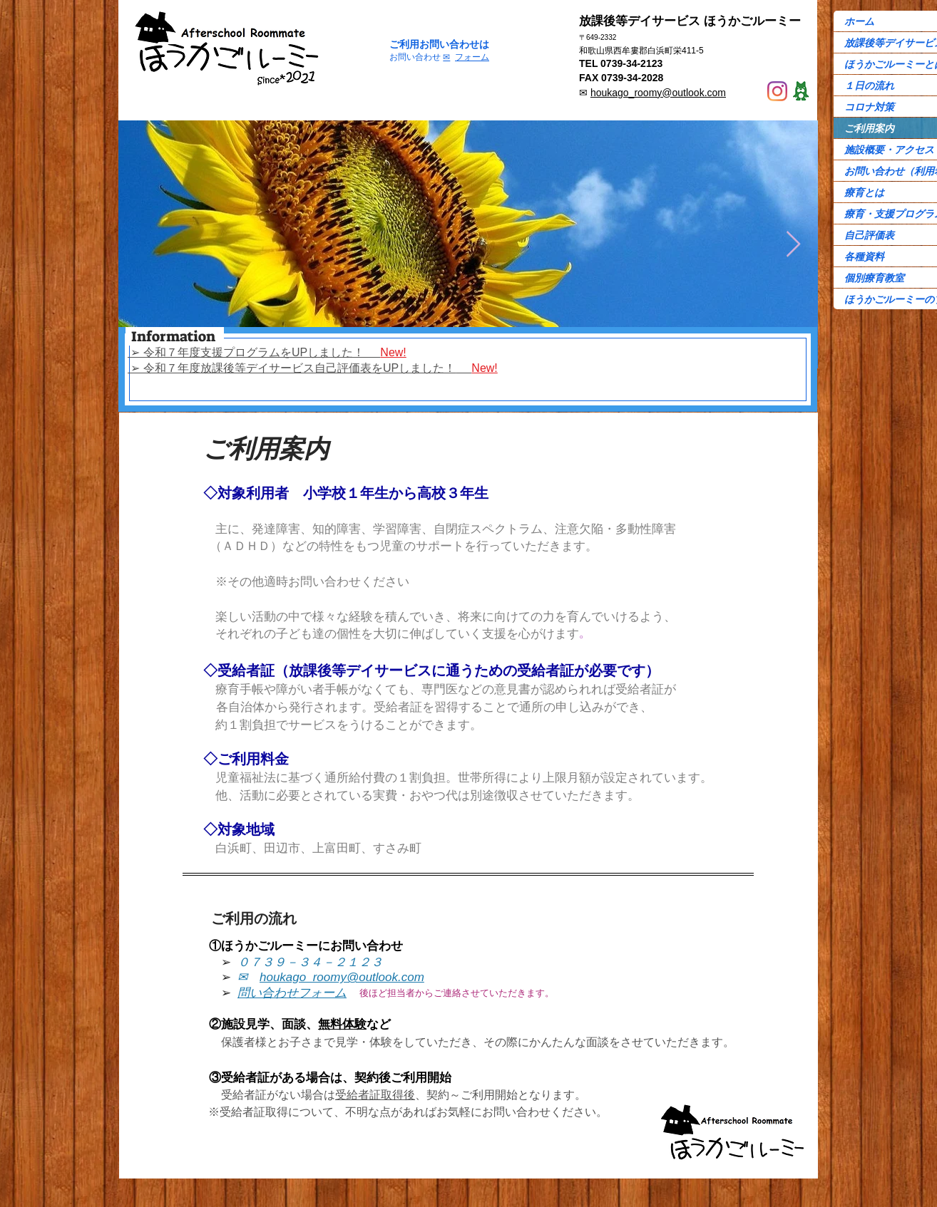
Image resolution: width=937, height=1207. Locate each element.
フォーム (472, 57)
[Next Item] (793, 245)
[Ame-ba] (801, 91)
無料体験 (342, 1023)
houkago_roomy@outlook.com (658, 92)
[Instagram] (777, 91)
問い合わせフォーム (292, 993)
